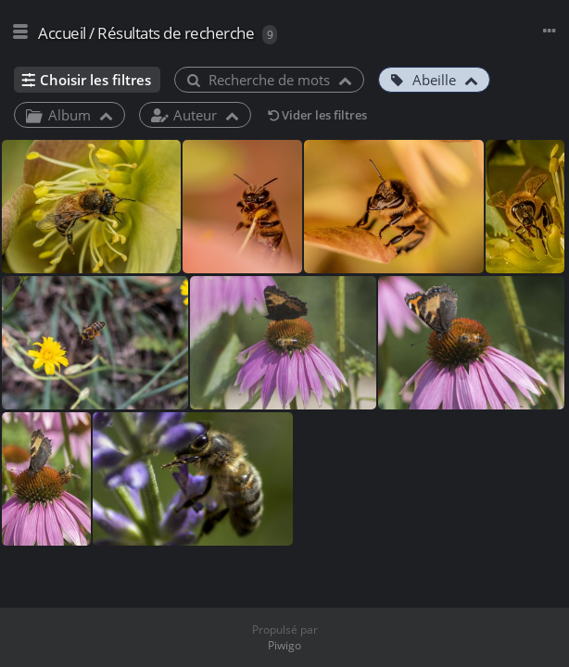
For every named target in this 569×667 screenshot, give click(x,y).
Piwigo (284, 645)
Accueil (62, 33)
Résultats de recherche (175, 33)
